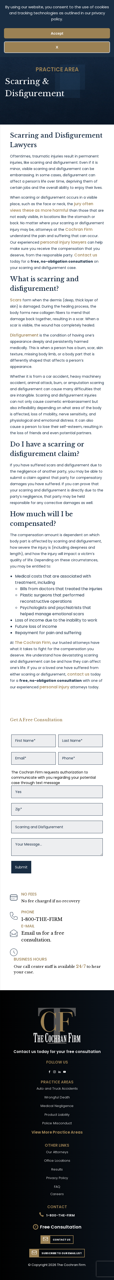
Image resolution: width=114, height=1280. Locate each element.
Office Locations (57, 1160)
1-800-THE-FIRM (41, 919)
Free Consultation (61, 1227)
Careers (57, 1194)
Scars (16, 300)
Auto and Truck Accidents (57, 1088)
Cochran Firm (78, 229)
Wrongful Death (57, 1097)
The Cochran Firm (32, 642)
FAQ (57, 1186)
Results (57, 1169)
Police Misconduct (57, 1123)
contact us (78, 674)
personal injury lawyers (63, 242)
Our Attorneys (57, 1152)
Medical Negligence (57, 1105)
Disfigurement (24, 335)
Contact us (85, 255)
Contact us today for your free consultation (57, 1051)
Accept (57, 33)
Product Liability (57, 1114)
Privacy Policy (57, 1178)
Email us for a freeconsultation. (42, 936)
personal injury (54, 687)
